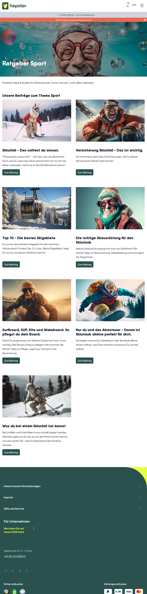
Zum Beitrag (11, 172)
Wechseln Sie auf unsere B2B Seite (19, 530)
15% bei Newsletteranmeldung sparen (74, 20)
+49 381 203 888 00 (15, 556)
